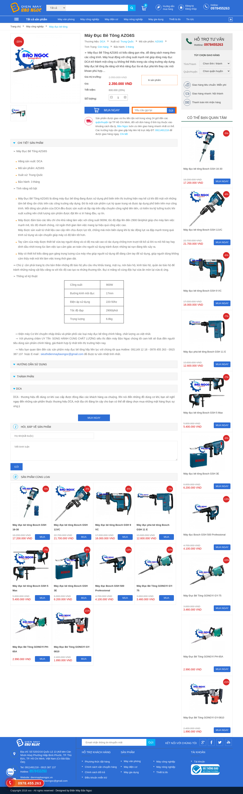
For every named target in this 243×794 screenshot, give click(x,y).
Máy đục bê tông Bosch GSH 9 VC (113, 527)
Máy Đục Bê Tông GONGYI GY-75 (155, 588)
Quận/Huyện (190, 71)
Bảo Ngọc (122, 126)
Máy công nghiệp (89, 19)
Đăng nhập (191, 9)
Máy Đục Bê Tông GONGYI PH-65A (31, 649)
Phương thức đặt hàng (97, 761)
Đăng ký (189, 6)
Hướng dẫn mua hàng (168, 7)
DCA (102, 41)
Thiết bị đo (175, 19)
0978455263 (220, 8)
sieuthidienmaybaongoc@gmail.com (62, 354)
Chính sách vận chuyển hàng (101, 767)
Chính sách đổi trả (95, 772)
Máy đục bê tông (58, 26)
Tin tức (190, 19)
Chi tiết (124, 134)
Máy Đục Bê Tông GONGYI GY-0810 (72, 649)
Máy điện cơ (111, 19)
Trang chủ (15, 26)
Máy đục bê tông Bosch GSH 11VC (71, 527)
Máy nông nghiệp (133, 19)
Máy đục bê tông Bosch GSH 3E (71, 588)
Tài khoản (199, 761)
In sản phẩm (154, 80)
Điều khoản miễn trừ (96, 777)
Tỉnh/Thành (190, 64)
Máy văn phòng (66, 19)
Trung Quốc (127, 41)
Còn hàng (103, 46)
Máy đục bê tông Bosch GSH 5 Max (30, 588)
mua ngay (94, 417)
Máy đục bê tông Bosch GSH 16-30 (29, 527)
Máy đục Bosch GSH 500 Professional (109, 588)
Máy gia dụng (155, 19)
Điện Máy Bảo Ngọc (81, 790)
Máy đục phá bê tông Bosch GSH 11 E (153, 527)
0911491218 (162, 130)
